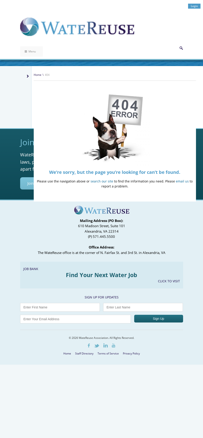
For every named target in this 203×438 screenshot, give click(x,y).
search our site (102, 181)
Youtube (113, 419)
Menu (30, 51)
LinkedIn (105, 419)
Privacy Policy (131, 427)
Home (37, 75)
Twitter (96, 419)
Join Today (36, 256)
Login (194, 6)
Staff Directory (84, 427)
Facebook (89, 419)
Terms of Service (108, 427)
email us (182, 181)
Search (181, 48)
